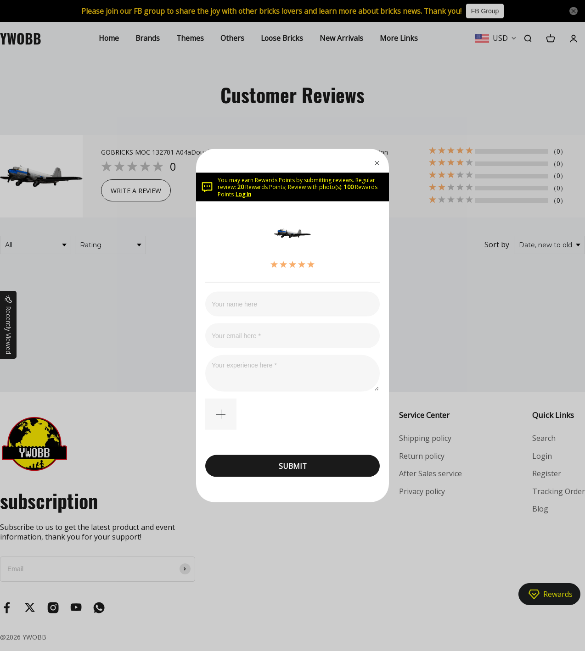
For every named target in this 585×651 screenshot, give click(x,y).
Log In (243, 194)
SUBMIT (292, 466)
